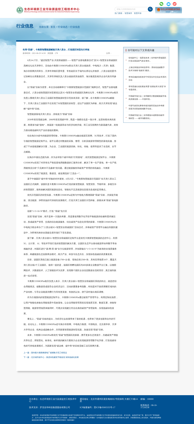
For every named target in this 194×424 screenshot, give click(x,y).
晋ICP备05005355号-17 (104, 407)
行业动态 (63, 27)
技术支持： (34, 407)
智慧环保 (137, 13)
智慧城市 (128, 13)
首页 (53, 27)
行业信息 (75, 27)
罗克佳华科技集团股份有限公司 (55, 407)
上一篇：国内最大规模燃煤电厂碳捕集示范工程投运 (45, 353)
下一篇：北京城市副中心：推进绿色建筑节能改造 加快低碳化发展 (51, 357)
